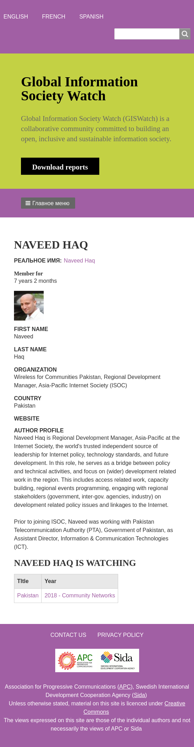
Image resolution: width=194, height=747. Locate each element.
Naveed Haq (79, 261)
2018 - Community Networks (79, 595)
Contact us (68, 635)
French (53, 17)
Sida (139, 695)
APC (125, 687)
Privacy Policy (121, 635)
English (15, 17)
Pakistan (27, 595)
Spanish (91, 17)
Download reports (60, 167)
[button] (48, 203)
